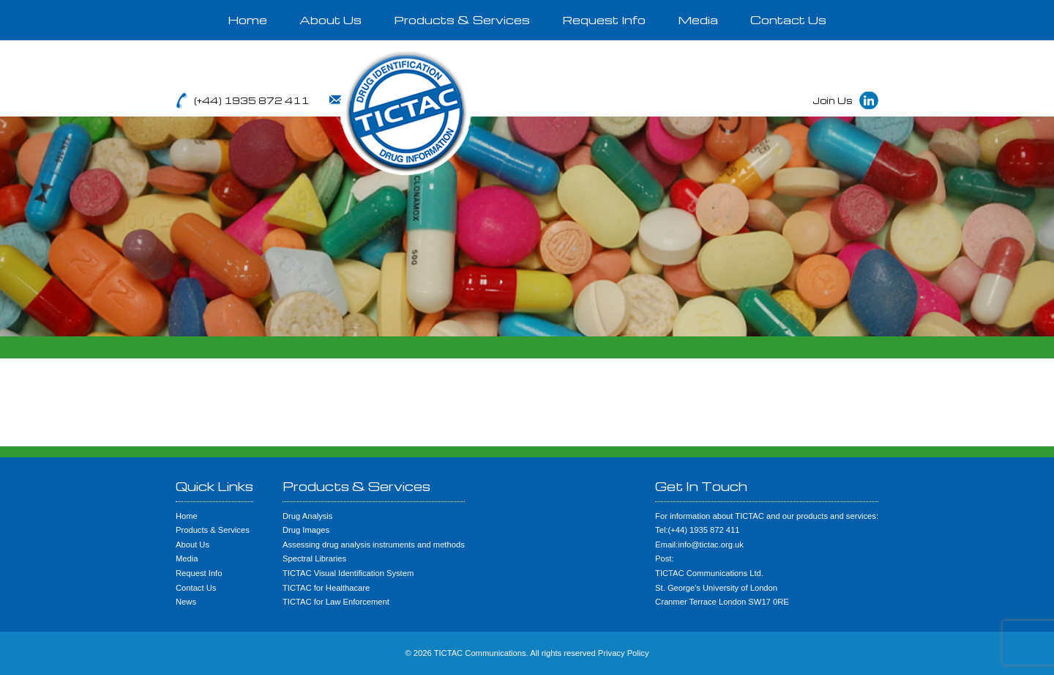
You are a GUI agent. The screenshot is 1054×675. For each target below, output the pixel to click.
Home (247, 19)
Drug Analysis (307, 516)
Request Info (604, 19)
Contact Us (788, 19)
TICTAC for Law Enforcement (336, 601)
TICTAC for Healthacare (326, 587)
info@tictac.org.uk (391, 100)
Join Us (832, 100)
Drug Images (306, 529)
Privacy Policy (623, 653)
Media (698, 19)
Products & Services (462, 19)
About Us (330, 19)
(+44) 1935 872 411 (251, 100)
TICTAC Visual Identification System (348, 573)
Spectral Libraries (314, 558)
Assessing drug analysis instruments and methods (374, 544)
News (186, 601)
